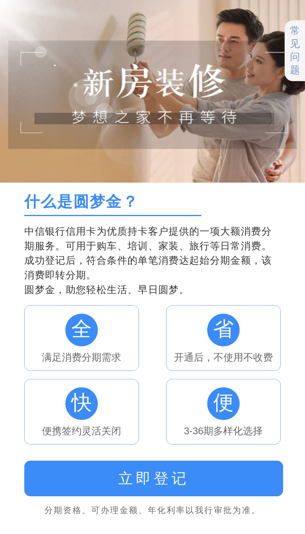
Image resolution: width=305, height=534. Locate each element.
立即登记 (153, 478)
